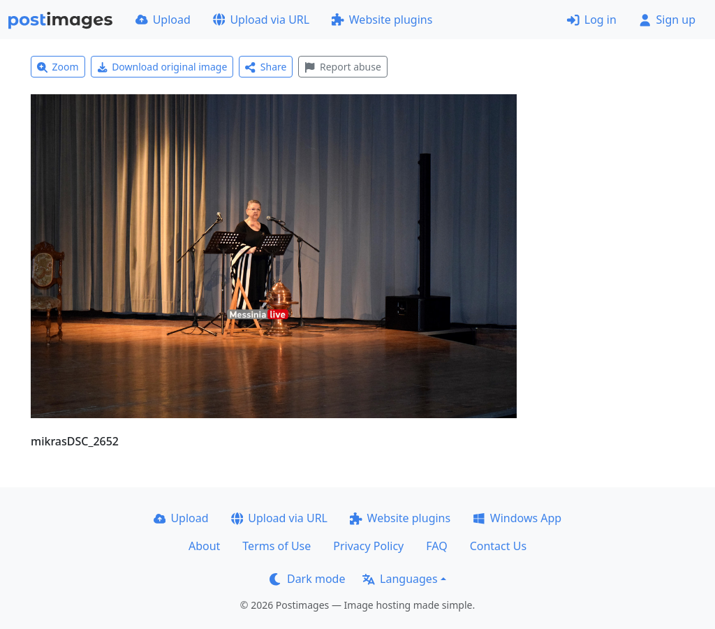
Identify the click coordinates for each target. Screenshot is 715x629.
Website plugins (382, 19)
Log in (592, 19)
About (204, 546)
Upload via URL (261, 19)
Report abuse (342, 66)
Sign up (667, 19)
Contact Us (498, 546)
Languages (399, 578)
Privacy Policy (368, 546)
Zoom (58, 66)
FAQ (436, 546)
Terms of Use (276, 546)
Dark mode (307, 578)
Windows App (517, 518)
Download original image (162, 66)
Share (265, 66)
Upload (163, 19)
